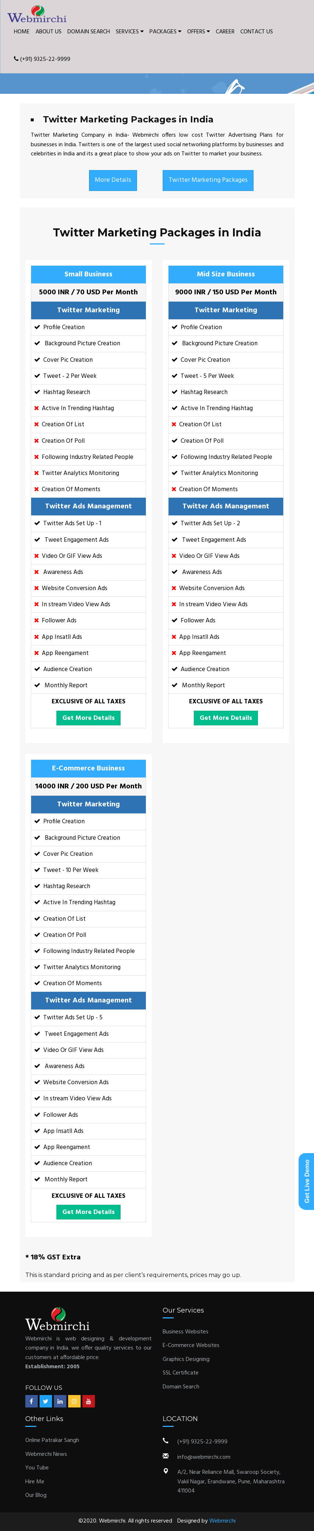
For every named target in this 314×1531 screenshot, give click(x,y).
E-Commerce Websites (191, 1345)
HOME (22, 32)
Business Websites (185, 1332)
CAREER (225, 32)
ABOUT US (49, 32)
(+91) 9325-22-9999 (42, 59)
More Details (113, 180)
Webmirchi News (46, 1454)
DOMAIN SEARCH (88, 32)
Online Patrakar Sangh (52, 1440)
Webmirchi (222, 1521)
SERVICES (130, 32)
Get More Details (88, 718)
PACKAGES (165, 32)
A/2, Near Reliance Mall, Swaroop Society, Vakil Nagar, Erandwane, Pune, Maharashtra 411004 (231, 1482)
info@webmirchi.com (203, 1457)
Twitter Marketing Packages (208, 180)
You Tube (37, 1468)
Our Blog (36, 1495)
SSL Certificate (181, 1373)
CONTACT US (256, 32)
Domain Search (181, 1387)
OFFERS (198, 32)
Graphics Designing (186, 1359)
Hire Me (34, 1482)
